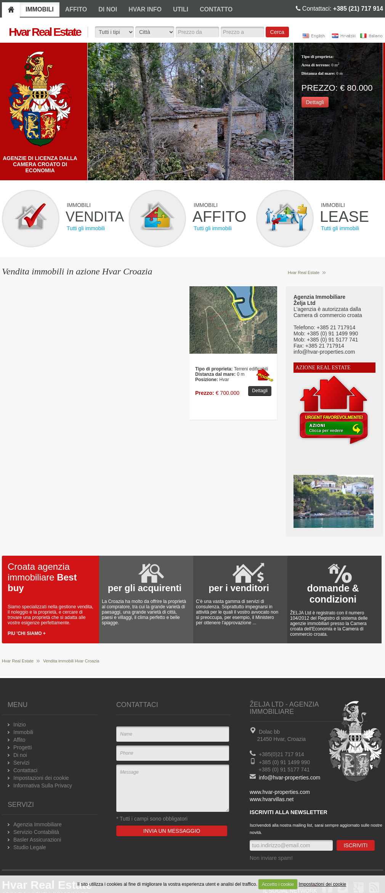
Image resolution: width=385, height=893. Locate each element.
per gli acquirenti (144, 588)
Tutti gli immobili (86, 228)
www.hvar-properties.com (280, 792)
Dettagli (315, 102)
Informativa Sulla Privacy (42, 785)
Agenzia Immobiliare (37, 824)
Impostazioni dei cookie (322, 884)
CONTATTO (216, 9)
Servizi (21, 763)
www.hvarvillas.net (272, 799)
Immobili (23, 732)
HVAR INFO (145, 9)
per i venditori (239, 588)
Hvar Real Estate (303, 272)
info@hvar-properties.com (289, 777)
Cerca (277, 32)
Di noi (20, 755)
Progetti (22, 747)
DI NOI (107, 9)
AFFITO (76, 9)
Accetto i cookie (278, 884)
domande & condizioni (333, 593)
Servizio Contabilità (36, 832)
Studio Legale (29, 847)
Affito (19, 740)
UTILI (180, 9)
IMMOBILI (40, 9)
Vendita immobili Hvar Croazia (71, 661)
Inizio (19, 724)
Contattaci (25, 770)
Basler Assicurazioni (37, 840)
